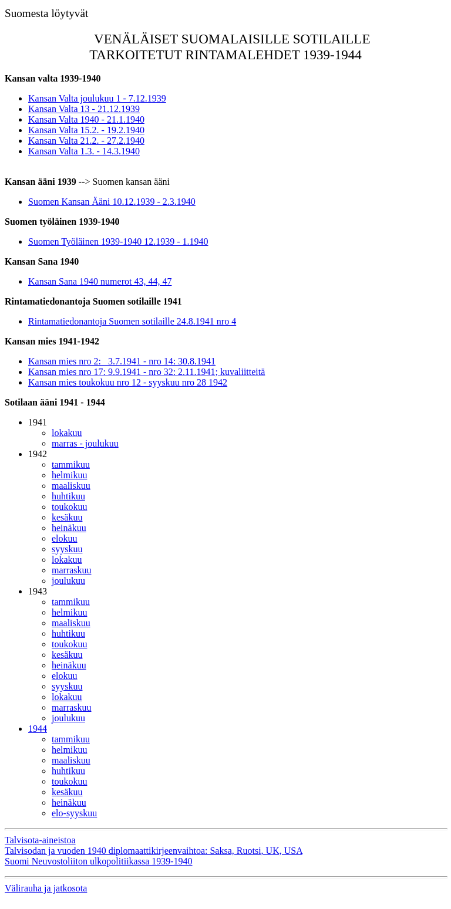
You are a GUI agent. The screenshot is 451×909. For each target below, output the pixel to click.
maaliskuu (71, 486)
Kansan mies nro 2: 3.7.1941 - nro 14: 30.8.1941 (122, 361)
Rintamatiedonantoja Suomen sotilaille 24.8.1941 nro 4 (132, 321)
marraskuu (72, 570)
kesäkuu (67, 517)
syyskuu (67, 549)
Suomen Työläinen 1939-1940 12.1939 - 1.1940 (118, 241)
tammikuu (71, 464)
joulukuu (68, 581)
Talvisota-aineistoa (40, 840)
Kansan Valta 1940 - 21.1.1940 (86, 119)
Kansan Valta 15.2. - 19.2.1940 (86, 130)
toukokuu (69, 507)
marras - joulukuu (85, 443)
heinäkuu (69, 528)
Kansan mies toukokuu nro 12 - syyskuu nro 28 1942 (127, 382)
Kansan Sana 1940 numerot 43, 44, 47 (99, 281)
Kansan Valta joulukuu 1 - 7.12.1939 (97, 98)
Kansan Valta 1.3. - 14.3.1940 (84, 151)
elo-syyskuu (74, 813)
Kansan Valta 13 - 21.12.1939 (84, 109)
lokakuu (67, 433)
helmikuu (69, 475)
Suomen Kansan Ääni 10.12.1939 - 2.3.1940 (112, 202)
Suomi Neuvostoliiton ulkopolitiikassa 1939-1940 (99, 861)
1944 (37, 729)
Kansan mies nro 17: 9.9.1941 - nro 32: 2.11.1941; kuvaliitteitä (146, 372)
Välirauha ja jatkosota (46, 888)
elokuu (65, 538)
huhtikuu (68, 496)
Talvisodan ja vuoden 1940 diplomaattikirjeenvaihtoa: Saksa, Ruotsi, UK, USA (153, 851)
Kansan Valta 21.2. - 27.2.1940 (86, 141)
